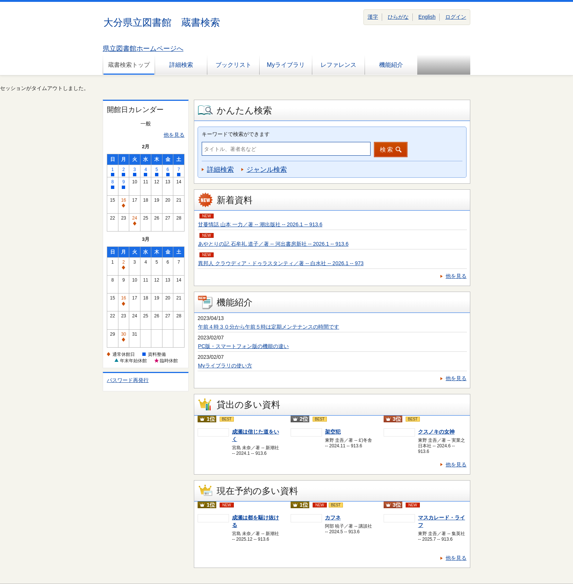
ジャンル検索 (267, 169)
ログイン (455, 17)
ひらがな (398, 17)
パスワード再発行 (128, 380)
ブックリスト (233, 65)
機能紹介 (391, 65)
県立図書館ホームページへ (143, 48)
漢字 (373, 17)
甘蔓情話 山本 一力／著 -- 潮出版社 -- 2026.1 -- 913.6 (260, 224)
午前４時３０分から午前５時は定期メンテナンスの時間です (268, 327)
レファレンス (338, 65)
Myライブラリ (285, 65)
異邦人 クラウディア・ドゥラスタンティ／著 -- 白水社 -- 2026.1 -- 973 (280, 263)
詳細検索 (181, 65)
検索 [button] (387, 149)
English (427, 17)
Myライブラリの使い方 (225, 366)
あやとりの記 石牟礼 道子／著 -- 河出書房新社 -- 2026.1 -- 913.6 (273, 244)
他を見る (174, 135)
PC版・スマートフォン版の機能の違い (243, 346)
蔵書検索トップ (129, 65)
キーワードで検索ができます (236, 134)
